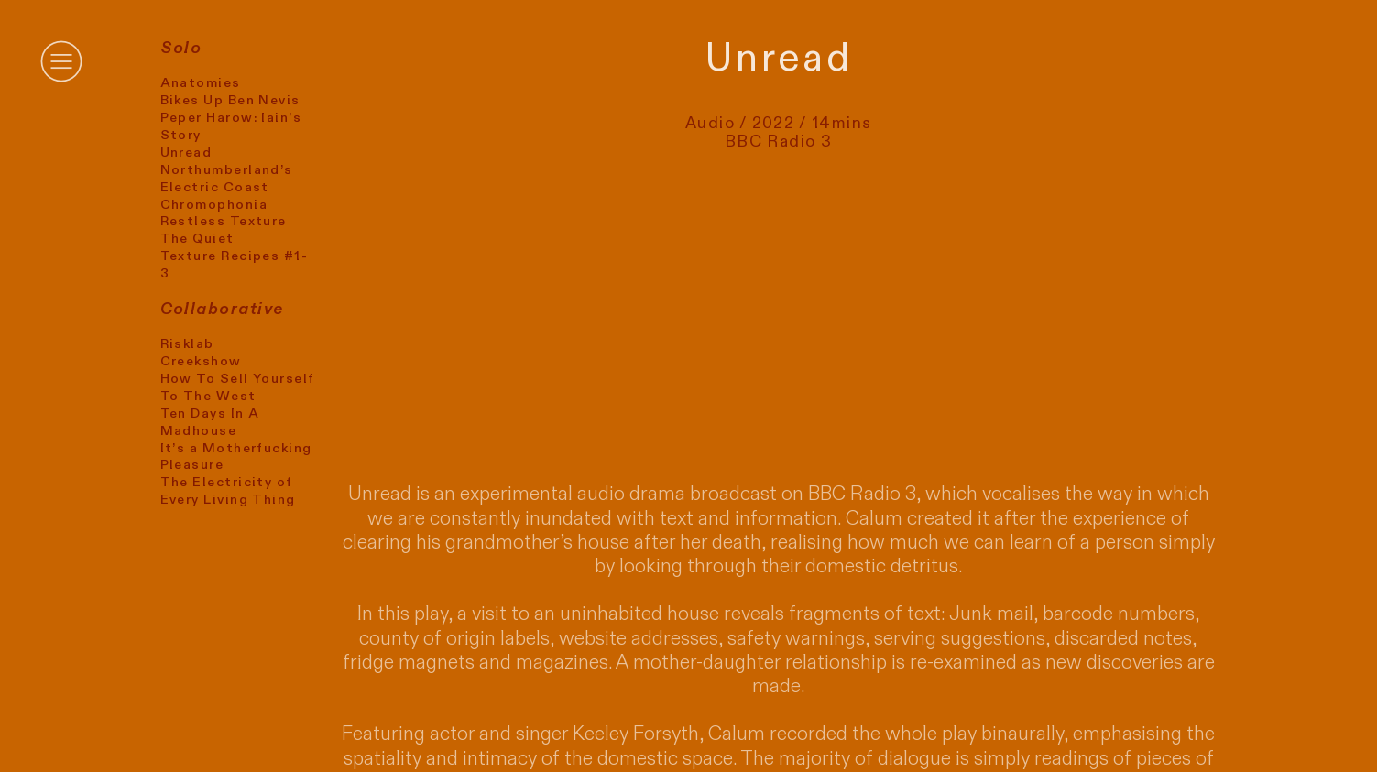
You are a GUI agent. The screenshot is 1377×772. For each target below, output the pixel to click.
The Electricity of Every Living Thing (228, 490)
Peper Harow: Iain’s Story (231, 126)
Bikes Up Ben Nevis (230, 100)
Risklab (187, 344)
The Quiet (197, 238)
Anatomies (200, 83)
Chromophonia (214, 204)
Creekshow (201, 361)
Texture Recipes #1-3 (234, 264)
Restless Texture (223, 221)
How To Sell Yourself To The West (237, 387)
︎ (61, 61)
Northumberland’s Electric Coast (226, 178)
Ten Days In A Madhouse (210, 422)
